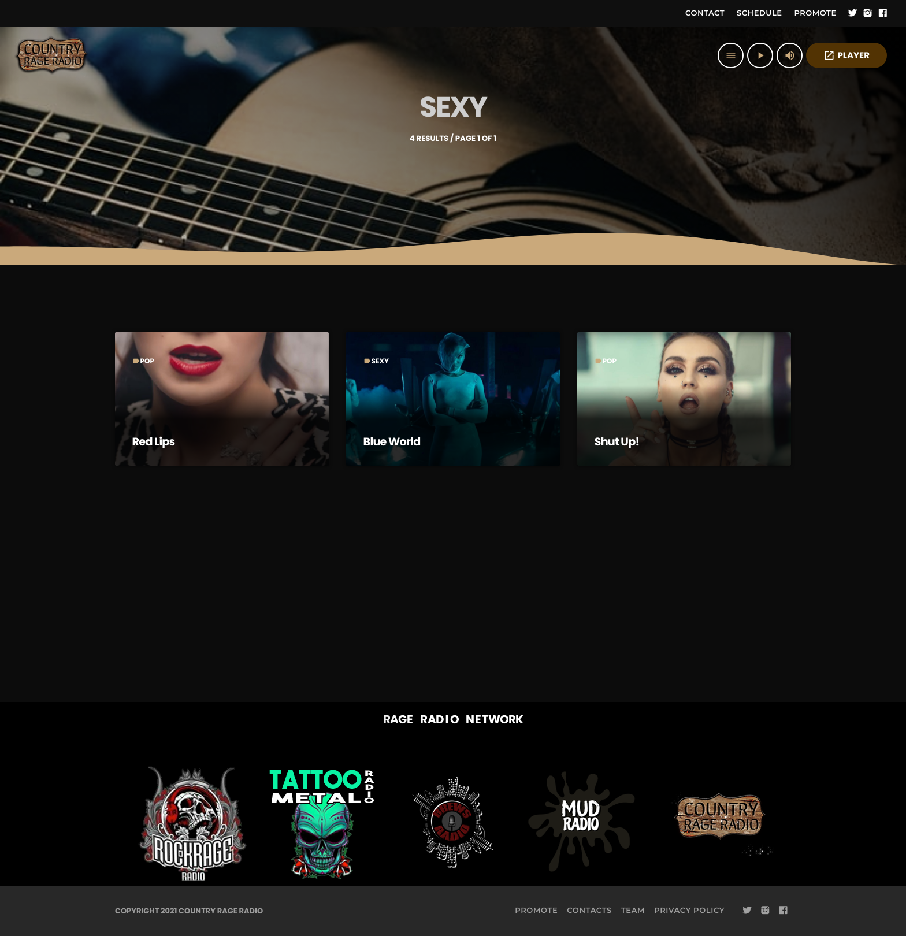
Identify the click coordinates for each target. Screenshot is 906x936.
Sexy (380, 361)
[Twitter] (852, 13)
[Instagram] (867, 13)
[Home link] (52, 55)
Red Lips (154, 441)
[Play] (760, 55)
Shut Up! (618, 441)
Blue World (393, 441)
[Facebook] (883, 13)
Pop (147, 361)
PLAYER (846, 56)
